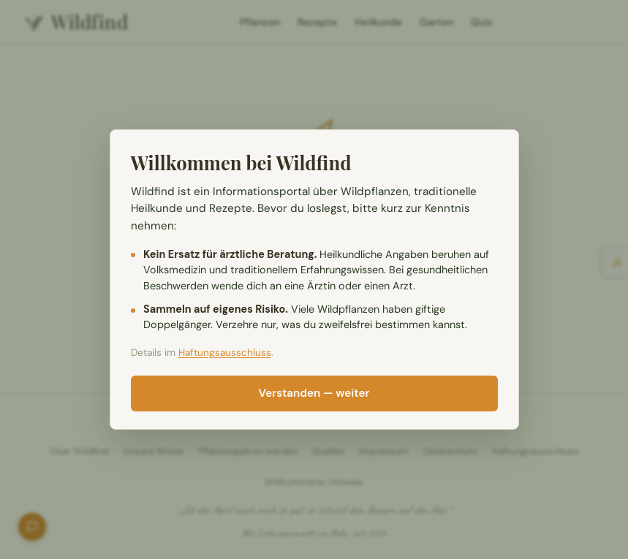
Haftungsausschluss (224, 352)
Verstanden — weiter (314, 393)
